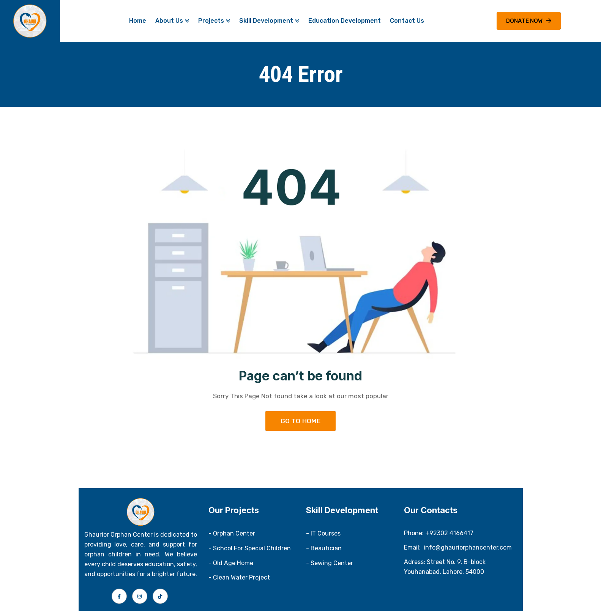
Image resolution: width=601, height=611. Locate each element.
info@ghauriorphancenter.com (468, 547)
